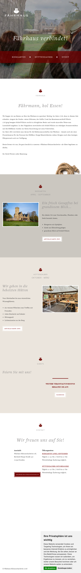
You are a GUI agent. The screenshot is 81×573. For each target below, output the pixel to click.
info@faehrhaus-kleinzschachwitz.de (27, 475)
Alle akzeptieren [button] (50, 568)
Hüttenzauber (44, 57)
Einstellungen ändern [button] (65, 568)
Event (65, 57)
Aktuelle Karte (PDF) (52, 239)
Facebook (60, 395)
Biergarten (19, 57)
